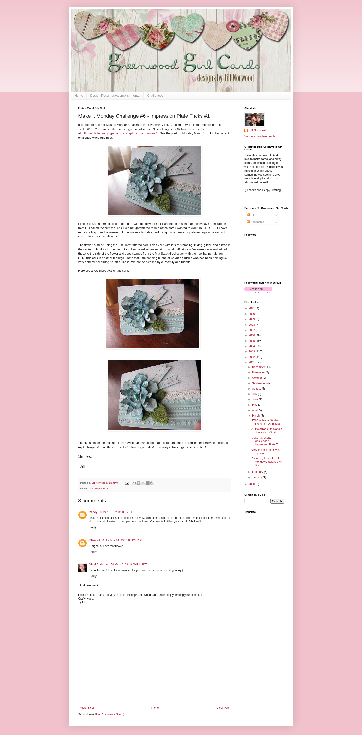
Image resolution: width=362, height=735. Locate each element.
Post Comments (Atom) (109, 714)
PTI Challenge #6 (98, 488)
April (255, 410)
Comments (255, 222)
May (255, 404)
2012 (252, 357)
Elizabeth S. (97, 540)
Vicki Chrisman (99, 564)
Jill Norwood (257, 130)
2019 (252, 319)
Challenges (155, 95)
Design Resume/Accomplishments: (115, 95)
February (258, 472)
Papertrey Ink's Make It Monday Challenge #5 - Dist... (267, 462)
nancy (93, 512)
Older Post (222, 707)
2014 (252, 346)
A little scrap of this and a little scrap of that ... (266, 430)
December (259, 367)
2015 (252, 340)
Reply (93, 527)
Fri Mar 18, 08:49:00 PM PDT (129, 564)
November (259, 372)
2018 (252, 324)
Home (79, 95)
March (256, 415)
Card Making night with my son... (265, 451)
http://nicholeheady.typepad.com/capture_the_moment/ (119, 133)
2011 (252, 362)
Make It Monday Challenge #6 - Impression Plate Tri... (266, 441)
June (255, 399)
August (257, 388)
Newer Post (86, 707)
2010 (252, 484)
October (257, 377)
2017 (252, 330)
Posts (252, 214)
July (255, 394)
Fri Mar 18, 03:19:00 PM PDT (124, 540)
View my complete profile (259, 136)
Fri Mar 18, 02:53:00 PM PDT (117, 512)
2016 (252, 335)
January (257, 477)
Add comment (89, 585)
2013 (252, 351)
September (259, 383)
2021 (252, 308)
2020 (252, 313)
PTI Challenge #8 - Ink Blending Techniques (266, 422)
